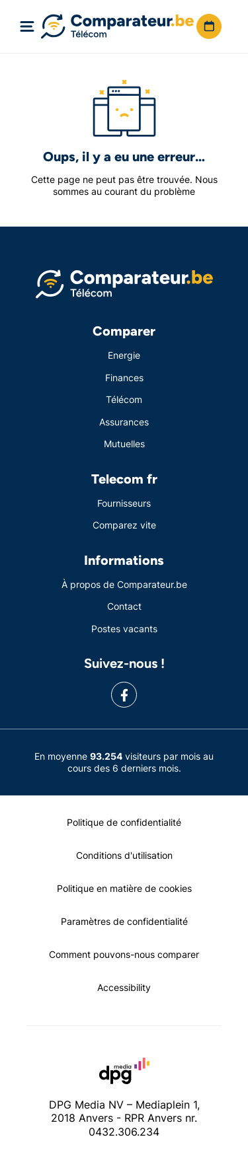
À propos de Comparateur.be (124, 584)
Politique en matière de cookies (124, 888)
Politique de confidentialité (124, 822)
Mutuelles (124, 443)
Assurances (124, 421)
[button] (209, 26)
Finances (124, 377)
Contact (124, 606)
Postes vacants (124, 628)
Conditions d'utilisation (124, 855)
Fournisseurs (124, 503)
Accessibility (124, 987)
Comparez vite (124, 524)
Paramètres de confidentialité (124, 921)
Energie (124, 355)
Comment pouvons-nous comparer (124, 954)
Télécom (124, 399)
